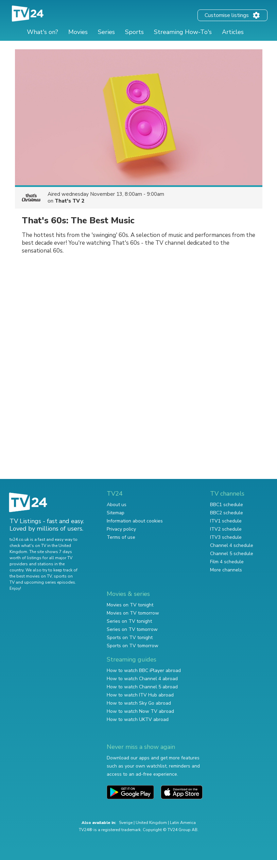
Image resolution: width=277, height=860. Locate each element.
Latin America (183, 822)
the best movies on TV (31, 576)
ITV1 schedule (226, 521)
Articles (233, 32)
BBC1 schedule (226, 504)
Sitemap (115, 513)
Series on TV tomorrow (132, 629)
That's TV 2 (69, 200)
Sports (134, 32)
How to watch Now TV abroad (140, 711)
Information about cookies (135, 521)
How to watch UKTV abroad (138, 719)
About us (116, 504)
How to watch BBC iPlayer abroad (144, 670)
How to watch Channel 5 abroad (142, 687)
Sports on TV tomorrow (132, 645)
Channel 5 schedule (231, 553)
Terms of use (121, 537)
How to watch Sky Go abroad (139, 703)
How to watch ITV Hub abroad (140, 695)
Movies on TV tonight (130, 605)
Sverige (126, 822)
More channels (226, 570)
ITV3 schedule (226, 537)
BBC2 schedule (226, 513)
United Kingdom (151, 822)
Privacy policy (121, 529)
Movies (78, 32)
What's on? (42, 32)
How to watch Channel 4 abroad (142, 678)
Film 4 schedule (227, 561)
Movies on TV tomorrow (133, 613)
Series (106, 32)
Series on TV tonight (129, 621)
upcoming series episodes (49, 582)
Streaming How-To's (183, 32)
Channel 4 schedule (231, 545)
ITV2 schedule (226, 529)
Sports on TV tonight (130, 637)
